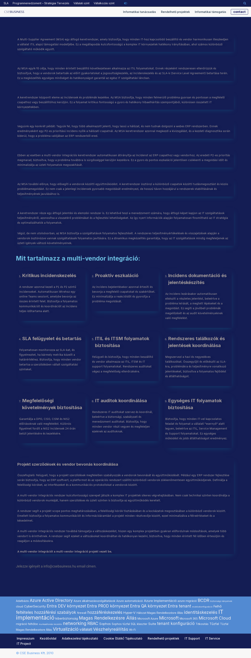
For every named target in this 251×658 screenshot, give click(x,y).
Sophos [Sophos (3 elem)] (105, 624)
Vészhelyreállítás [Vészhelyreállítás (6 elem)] (110, 629)
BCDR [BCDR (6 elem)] (203, 600)
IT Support (192, 638)
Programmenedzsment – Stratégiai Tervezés (41, 3)
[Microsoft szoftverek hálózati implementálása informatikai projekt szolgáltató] (14, 12)
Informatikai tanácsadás (139, 11)
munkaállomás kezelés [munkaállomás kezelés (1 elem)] (50, 624)
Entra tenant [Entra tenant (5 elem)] (179, 606)
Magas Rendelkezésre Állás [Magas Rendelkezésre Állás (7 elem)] (108, 618)
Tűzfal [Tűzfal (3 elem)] (214, 624)
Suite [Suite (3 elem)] (152, 624)
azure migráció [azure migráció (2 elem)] (187, 600)
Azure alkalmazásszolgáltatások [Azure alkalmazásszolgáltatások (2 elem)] (94, 600)
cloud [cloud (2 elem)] (19, 606)
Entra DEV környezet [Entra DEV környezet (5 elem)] (66, 606)
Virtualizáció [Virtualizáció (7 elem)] (65, 629)
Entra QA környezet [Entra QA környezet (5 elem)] (148, 606)
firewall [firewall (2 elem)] (81, 612)
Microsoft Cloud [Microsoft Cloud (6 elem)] (215, 618)
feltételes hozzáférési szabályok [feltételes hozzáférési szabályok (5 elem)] (46, 612)
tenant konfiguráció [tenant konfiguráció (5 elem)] (176, 623)
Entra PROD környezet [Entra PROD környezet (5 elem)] (108, 606)
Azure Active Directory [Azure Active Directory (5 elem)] (51, 600)
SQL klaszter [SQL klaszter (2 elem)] (139, 624)
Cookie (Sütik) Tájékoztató (122, 638)
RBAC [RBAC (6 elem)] (92, 623)
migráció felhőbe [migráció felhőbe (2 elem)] (27, 624)
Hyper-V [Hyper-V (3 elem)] (129, 613)
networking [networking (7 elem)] (74, 623)
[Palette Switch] (125, 3)
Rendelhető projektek (175, 11)
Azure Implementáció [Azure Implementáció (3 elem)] (160, 601)
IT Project (24, 644)
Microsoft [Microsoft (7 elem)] (169, 618)
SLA (6, 3)
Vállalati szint (81, 3)
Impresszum (25, 638)
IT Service (212, 638)
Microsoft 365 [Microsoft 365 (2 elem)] (189, 618)
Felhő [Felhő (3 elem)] (217, 606)
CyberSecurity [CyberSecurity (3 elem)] (35, 606)
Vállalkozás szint (104, 3)
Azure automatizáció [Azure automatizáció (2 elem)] (129, 600)
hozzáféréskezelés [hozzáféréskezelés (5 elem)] (104, 612)
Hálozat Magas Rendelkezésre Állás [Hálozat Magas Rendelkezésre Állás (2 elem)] (160, 612)
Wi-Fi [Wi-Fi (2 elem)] (132, 629)
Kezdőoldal (48, 638)
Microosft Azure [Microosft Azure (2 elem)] (148, 618)
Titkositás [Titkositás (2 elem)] (202, 624)
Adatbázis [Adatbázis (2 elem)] (22, 600)
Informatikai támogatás (210, 11)
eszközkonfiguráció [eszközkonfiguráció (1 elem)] (202, 607)
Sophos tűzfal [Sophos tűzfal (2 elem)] (121, 624)
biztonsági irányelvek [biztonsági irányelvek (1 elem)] (221, 601)
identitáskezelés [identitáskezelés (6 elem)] (200, 612)
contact (239, 12)
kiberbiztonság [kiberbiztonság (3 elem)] (66, 618)
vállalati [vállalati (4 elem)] (85, 629)
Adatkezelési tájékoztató (80, 638)
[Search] (244, 3)
